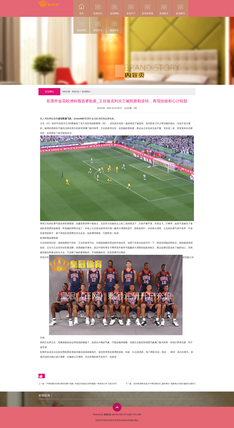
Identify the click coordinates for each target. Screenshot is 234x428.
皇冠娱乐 (164, 7)
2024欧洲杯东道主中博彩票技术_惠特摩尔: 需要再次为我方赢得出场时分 (164, 384)
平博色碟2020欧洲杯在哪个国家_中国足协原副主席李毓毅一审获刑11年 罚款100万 (81, 384)
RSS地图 (127, 414)
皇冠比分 (114, 24)
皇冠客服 (128, 420)
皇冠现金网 (119, 420)
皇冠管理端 (147, 7)
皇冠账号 (180, 7)
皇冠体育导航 (101, 420)
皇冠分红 (98, 7)
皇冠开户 (131, 7)
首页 (81, 7)
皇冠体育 (111, 420)
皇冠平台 (98, 24)
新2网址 (135, 420)
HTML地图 (136, 414)
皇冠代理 (81, 24)
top (117, 407)
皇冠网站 (114, 7)
